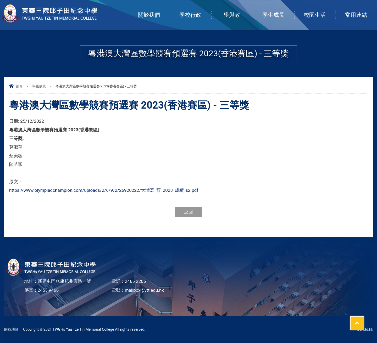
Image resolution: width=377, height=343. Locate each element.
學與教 (238, 9)
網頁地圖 (11, 329)
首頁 (19, 86)
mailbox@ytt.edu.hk (144, 290)
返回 (188, 212)
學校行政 (195, 9)
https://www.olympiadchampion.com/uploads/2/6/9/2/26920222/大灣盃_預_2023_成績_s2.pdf (103, 190)
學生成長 (278, 9)
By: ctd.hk (365, 329)
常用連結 (361, 9)
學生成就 (39, 86)
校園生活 (319, 9)
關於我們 (154, 9)
